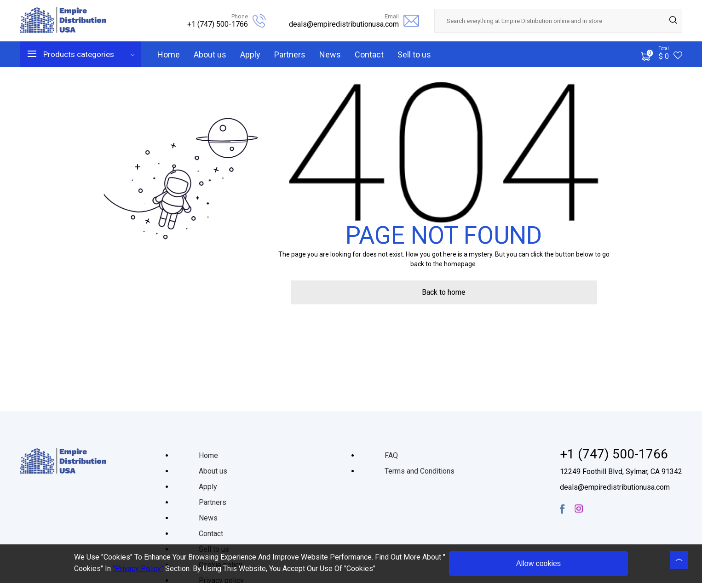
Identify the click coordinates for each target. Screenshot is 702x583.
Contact (369, 54)
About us (210, 54)
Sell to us (414, 54)
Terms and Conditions (420, 471)
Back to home (444, 292)
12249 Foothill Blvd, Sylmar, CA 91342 (621, 471)
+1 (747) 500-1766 (217, 24)
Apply (250, 54)
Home (168, 54)
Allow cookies (538, 563)
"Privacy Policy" (138, 568)
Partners (289, 54)
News (330, 54)
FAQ (391, 455)
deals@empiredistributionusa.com (344, 24)
